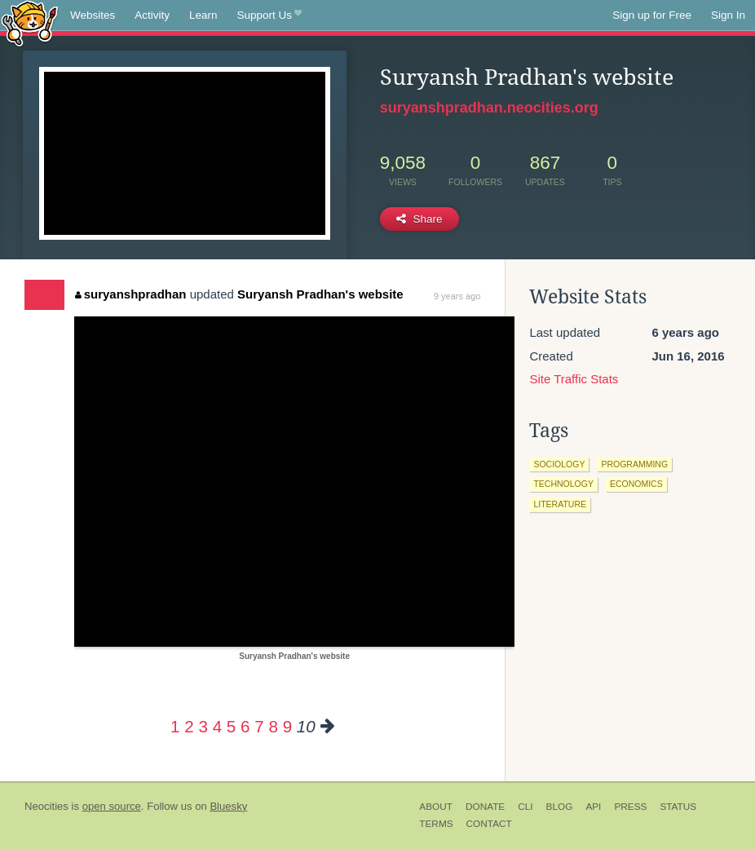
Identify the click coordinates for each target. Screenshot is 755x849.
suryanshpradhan (130, 294)
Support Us (269, 15)
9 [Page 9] (287, 726)
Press (630, 806)
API (593, 806)
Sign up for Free (651, 15)
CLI (525, 806)
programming (634, 464)
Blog (559, 806)
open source (111, 806)
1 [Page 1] (174, 726)
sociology (559, 464)
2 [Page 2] (188, 726)
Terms (436, 823)
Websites (92, 15)
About (436, 806)
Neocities (46, 806)
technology (563, 484)
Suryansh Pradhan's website (320, 294)
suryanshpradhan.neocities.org (489, 107)
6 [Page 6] (245, 726)
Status (678, 806)
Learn (203, 15)
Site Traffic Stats (573, 379)
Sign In (728, 15)
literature (559, 504)
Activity (152, 15)
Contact (489, 823)
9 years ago (457, 296)
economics (636, 484)
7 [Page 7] (258, 726)
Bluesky (228, 806)
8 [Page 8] (272, 726)
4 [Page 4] (217, 726)
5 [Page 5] (231, 726)
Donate (485, 806)
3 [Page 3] (202, 726)
